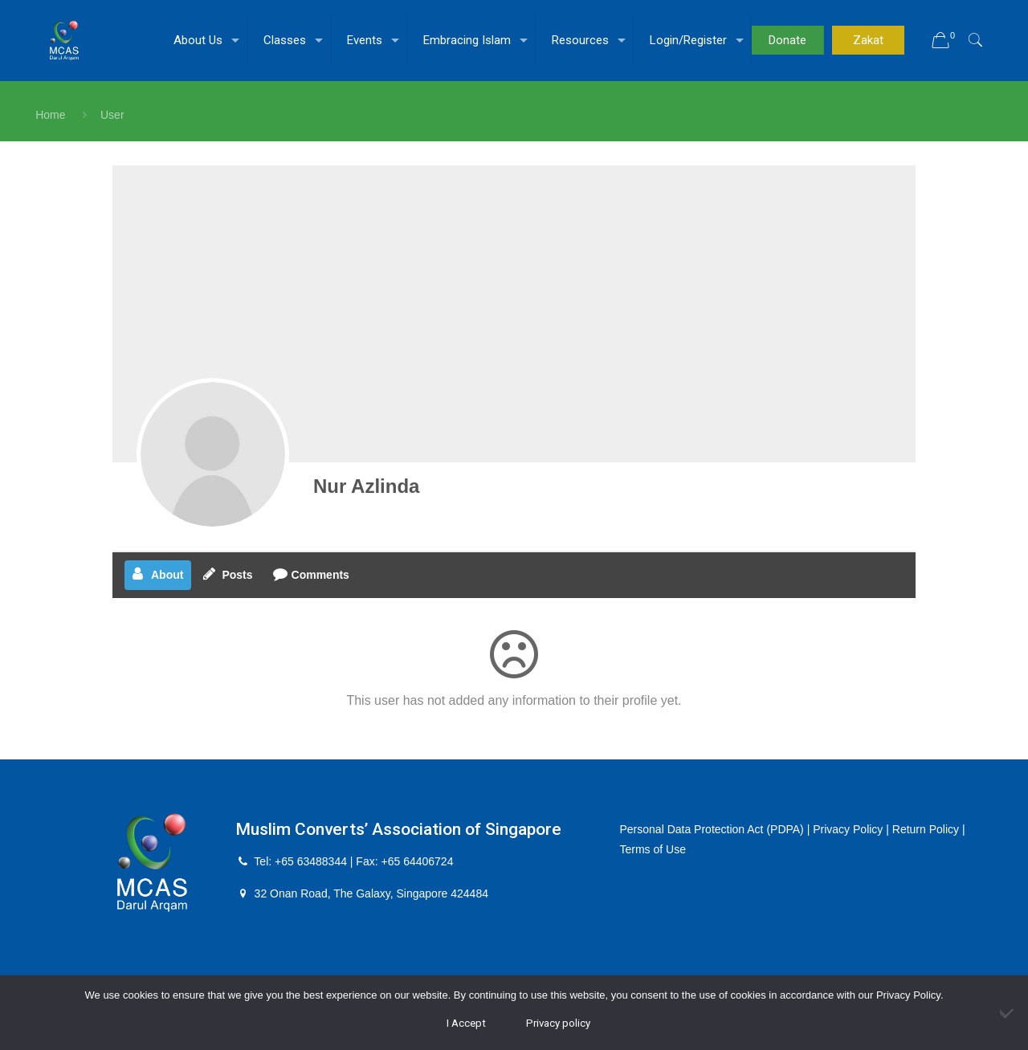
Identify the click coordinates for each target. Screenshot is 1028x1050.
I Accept (466, 1023)
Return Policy (925, 829)
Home (50, 114)
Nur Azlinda (366, 486)
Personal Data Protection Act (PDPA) (712, 829)
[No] (1008, 1013)
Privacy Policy (848, 829)
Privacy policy (558, 1023)
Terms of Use (653, 849)
